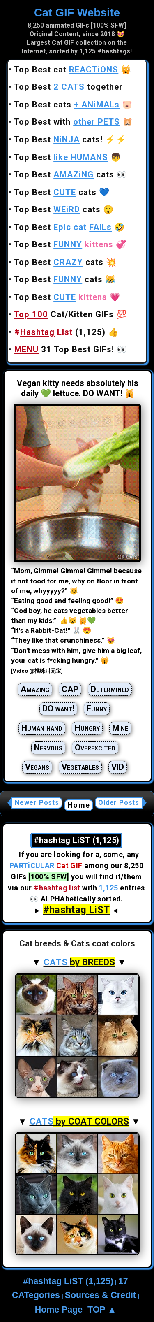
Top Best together (68, 87)
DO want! (58, 708)
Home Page (59, 1310)
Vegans (37, 767)
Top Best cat (66, 69)
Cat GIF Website (77, 12)
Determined (110, 689)
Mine (120, 728)
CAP (70, 689)
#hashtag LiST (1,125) (68, 1281)
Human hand (41, 728)
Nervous (48, 748)
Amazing (35, 689)
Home (78, 805)
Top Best (61, 157)
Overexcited (95, 748)
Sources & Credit (100, 1295)
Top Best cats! (58, 139)
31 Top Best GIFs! (64, 349)
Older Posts (118, 802)
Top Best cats (67, 104)
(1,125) (60, 332)
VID (117, 767)
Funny (97, 708)
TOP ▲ (101, 1310)
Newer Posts (37, 802)
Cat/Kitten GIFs (64, 314)
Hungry (87, 728)
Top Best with (67, 122)
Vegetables (80, 767)
